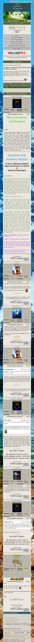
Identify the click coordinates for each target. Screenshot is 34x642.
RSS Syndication (15, 636)
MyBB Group (20, 639)
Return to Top (14, 635)
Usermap (22, 636)
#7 (29, 518)
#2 (29, 282)
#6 (29, 486)
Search (17, 10)
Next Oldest (7, 613)
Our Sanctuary (17, 8)
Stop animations (20, 1)
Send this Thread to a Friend (12, 620)
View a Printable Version (11, 617)
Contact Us (6, 632)
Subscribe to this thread (11, 621)
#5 (29, 416)
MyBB (10, 639)
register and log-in (13, 56)
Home (17, 4)
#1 (29, 114)
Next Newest (14, 613)
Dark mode (12, 1)
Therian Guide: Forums (11, 84)
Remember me (17, 30)
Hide (28, 20)
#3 (29, 324)
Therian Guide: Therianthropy (7, 634)
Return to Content (22, 635)
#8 (29, 581)
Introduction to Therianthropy (20, 85)
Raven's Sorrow (28, 254)
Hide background (29, 1)
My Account (17, 6)
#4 (29, 365)
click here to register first (24, 72)
